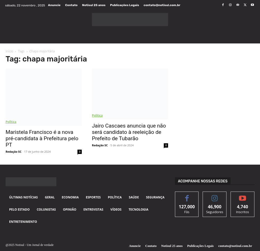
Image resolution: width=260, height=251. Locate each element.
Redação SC (13, 151)
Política (11, 122)
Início (9, 51)
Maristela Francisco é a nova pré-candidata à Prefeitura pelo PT (42, 138)
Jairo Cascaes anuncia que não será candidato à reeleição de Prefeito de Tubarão (129, 132)
